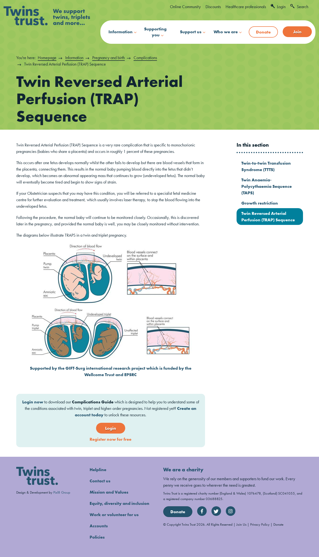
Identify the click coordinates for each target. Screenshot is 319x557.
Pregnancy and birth (108, 57)
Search (299, 6)
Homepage (47, 57)
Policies (97, 537)
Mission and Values (109, 492)
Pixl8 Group (61, 492)
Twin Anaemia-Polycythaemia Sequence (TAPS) (266, 186)
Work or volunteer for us (114, 514)
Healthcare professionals (246, 6)
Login (278, 6)
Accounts (99, 526)
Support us (190, 31)
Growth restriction (259, 203)
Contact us (100, 481)
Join (297, 31)
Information (120, 31)
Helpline (98, 469)
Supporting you (155, 32)
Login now (32, 402)
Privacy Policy (260, 524)
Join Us (241, 524)
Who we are (226, 31)
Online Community (185, 6)
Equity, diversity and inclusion (119, 503)
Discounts (213, 6)
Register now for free (110, 439)
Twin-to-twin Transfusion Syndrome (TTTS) (266, 166)
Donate (263, 32)
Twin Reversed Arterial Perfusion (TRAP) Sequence (268, 217)
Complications (145, 57)
